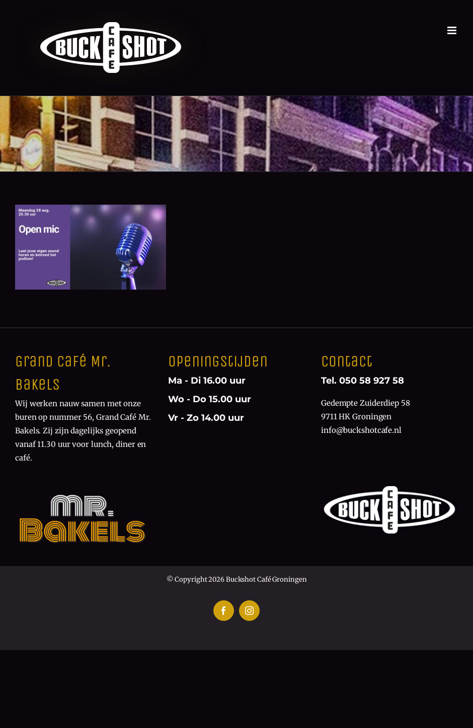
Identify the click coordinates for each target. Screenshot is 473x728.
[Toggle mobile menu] (452, 30)
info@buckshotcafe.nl (361, 430)
